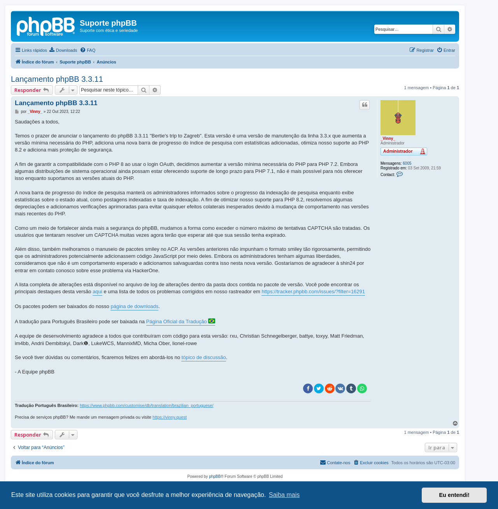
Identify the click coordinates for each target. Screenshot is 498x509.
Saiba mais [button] (284, 494)
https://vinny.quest (170, 417)
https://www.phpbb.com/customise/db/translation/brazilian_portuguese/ (147, 405)
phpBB (215, 476)
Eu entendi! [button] (454, 495)
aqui (97, 291)
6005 (407, 163)
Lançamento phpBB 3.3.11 (57, 79)
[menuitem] (63, 50)
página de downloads (134, 306)
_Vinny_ (388, 138)
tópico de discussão (203, 357)
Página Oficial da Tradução (181, 320)
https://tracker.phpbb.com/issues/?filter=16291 (313, 291)
